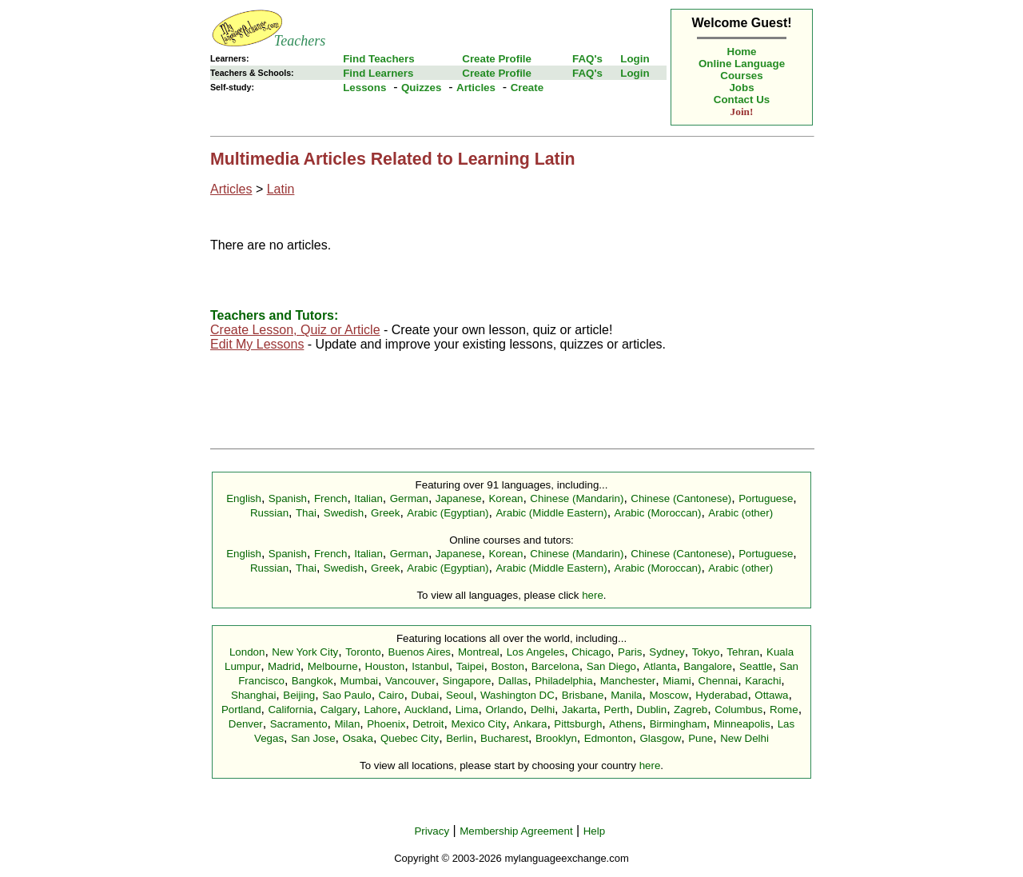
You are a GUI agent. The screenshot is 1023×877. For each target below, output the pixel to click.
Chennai (718, 681)
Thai (306, 513)
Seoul (459, 695)
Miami (677, 681)
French (330, 498)
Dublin (651, 710)
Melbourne (333, 666)
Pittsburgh (578, 724)
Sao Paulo (347, 695)
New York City (305, 652)
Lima (467, 710)
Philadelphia (564, 681)
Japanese (459, 498)
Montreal (479, 652)
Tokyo (706, 652)
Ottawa (771, 695)
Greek (385, 513)
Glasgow (660, 738)
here (592, 595)
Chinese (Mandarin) (576, 498)
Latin (281, 189)
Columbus (738, 710)
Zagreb (690, 710)
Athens (626, 724)
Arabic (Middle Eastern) (551, 513)
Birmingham (678, 724)
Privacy (431, 831)
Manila (626, 695)
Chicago (591, 652)
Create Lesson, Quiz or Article (295, 330)
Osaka (357, 738)
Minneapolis (742, 724)
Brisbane (583, 695)
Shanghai (253, 695)
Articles (476, 88)
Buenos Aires (420, 652)
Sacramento (299, 724)
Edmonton (608, 738)
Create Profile (496, 59)
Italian (368, 498)
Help (594, 831)
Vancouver (410, 681)
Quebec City (409, 738)
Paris (630, 652)
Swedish (344, 513)
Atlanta (660, 666)
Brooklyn (556, 738)
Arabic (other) (740, 513)
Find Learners (378, 73)
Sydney (666, 652)
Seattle (756, 666)
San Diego (611, 666)
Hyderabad (721, 695)
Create (527, 88)
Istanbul (430, 666)
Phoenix (386, 724)
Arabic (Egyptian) (447, 513)
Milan (347, 724)
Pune (700, 738)
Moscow (668, 695)
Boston (507, 666)
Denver (246, 724)
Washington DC (517, 695)
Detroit (428, 724)
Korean (505, 498)
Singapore (467, 681)
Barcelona (555, 666)
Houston (385, 666)
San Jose (313, 738)
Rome (784, 710)
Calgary (338, 710)
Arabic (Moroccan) (658, 513)
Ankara (530, 724)
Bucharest (504, 738)
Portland (241, 710)
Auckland (426, 710)
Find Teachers (378, 59)
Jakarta (579, 710)
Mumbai (359, 681)
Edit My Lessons (257, 344)
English (243, 498)
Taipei (470, 666)
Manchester (628, 681)
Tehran (742, 652)
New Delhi (744, 738)
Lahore (380, 710)
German (409, 498)
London (247, 652)
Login (634, 59)
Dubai (425, 695)
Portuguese (765, 498)
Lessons (364, 88)
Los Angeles (536, 652)
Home (742, 52)
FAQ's (587, 59)
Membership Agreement (516, 831)
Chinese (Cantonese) (681, 498)
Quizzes (421, 88)
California (290, 710)
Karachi (763, 681)
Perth (617, 710)
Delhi (543, 710)
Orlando (504, 710)
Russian (269, 513)
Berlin (459, 738)
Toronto (362, 652)
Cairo (391, 695)
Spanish (288, 498)
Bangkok (312, 681)
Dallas (512, 681)
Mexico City (478, 724)
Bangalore (707, 666)
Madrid (284, 666)
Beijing (299, 695)
